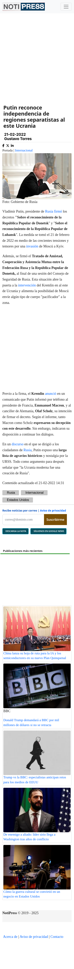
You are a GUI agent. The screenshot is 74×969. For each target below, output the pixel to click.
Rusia (49, 211)
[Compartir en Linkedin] (12, 145)
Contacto (57, 937)
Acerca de (10, 937)
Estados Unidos (18, 500)
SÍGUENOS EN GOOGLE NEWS (48, 531)
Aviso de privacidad (53, 510)
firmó (58, 211)
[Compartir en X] (7, 145)
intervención (27, 285)
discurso (17, 444)
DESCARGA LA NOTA (15, 531)
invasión (32, 246)
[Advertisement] (37, 56)
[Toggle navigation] (66, 7)
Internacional (24, 150)
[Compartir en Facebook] (3, 145)
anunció (50, 394)
